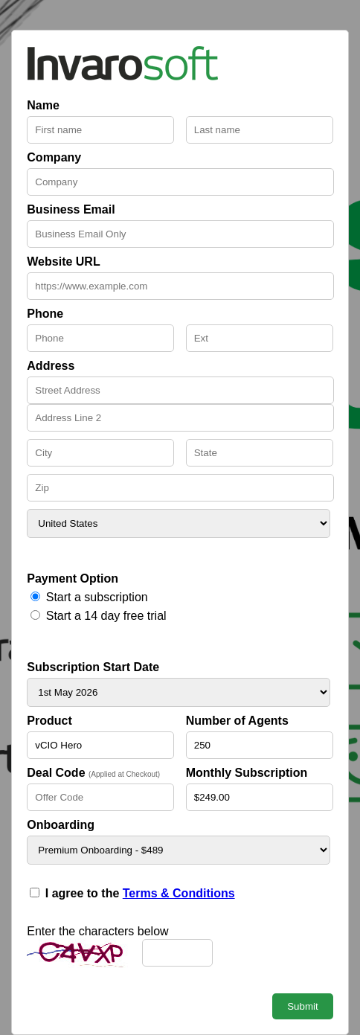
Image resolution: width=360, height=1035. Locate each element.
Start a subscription (97, 597)
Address (50, 365)
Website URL (63, 261)
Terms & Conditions (179, 893)
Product (49, 720)
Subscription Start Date (93, 667)
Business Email (71, 209)
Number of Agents (237, 720)
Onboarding (60, 824)
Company (54, 157)
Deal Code (93, 772)
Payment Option (72, 578)
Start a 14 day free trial (106, 615)
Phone (45, 313)
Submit (302, 1006)
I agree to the (140, 893)
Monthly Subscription (247, 772)
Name (43, 105)
